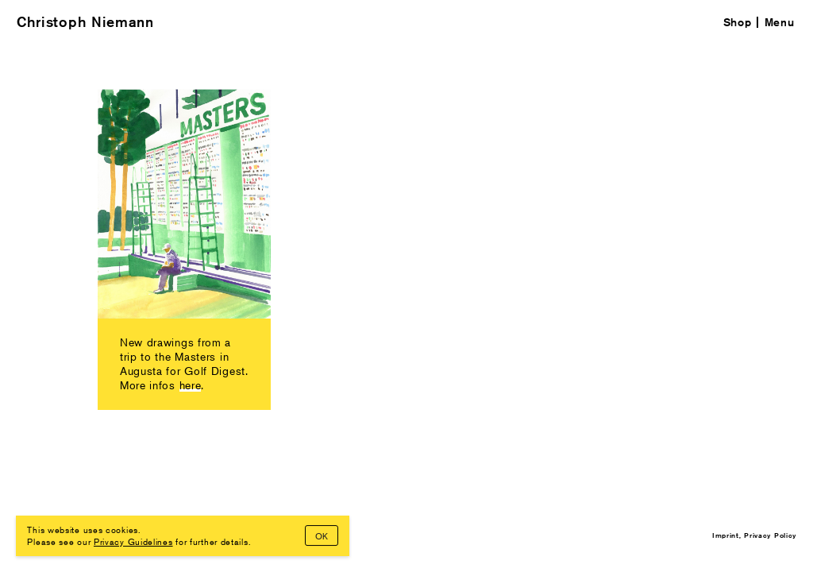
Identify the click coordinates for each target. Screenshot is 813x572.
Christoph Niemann (85, 22)
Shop (737, 22)
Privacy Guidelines (133, 541)
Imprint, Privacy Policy (754, 534)
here (190, 385)
